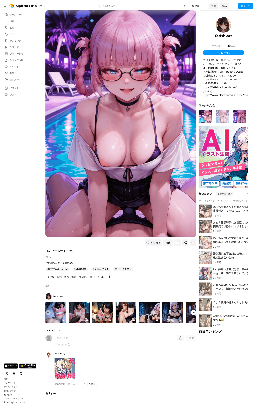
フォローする (223, 53)
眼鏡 (59, 276)
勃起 (92, 276)
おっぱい (83, 276)
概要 (6, 379)
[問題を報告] (83, 384)
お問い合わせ (10, 390)
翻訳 (47, 286)
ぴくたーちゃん (11, 387)
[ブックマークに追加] (177, 242)
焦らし (100, 276)
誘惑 (66, 276)
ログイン (245, 5)
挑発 (73, 276)
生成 (213, 5)
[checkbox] (56, 344)
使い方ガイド (10, 383)
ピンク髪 (50, 276)
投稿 (224, 5)
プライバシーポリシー (13, 398)
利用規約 (8, 394)
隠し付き (62, 344)
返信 (92, 383)
